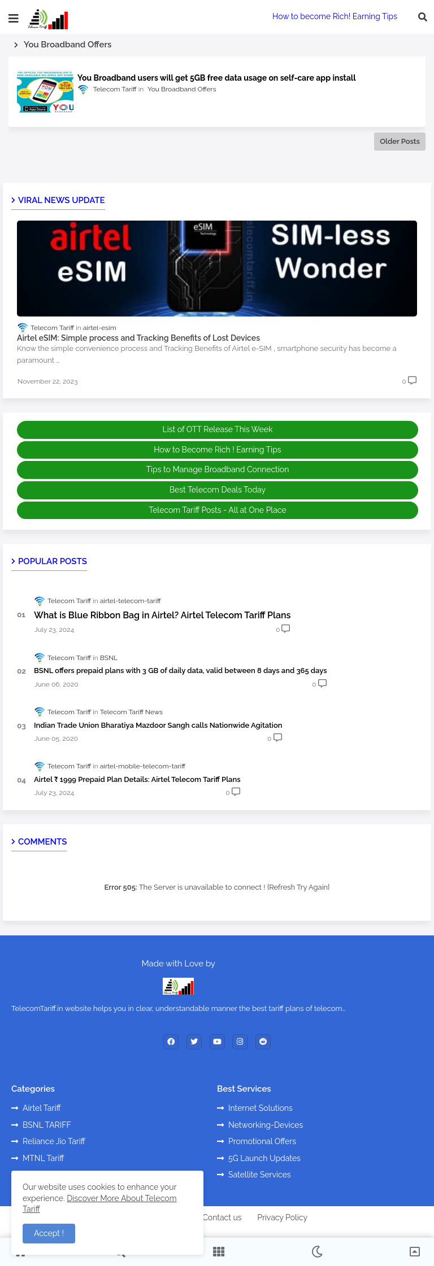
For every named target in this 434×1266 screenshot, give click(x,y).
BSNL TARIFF (47, 1124)
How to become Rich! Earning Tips (334, 16)
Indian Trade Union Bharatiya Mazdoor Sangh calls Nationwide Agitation (158, 725)
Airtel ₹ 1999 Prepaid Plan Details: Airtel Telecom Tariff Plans (137, 779)
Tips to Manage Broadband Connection (217, 469)
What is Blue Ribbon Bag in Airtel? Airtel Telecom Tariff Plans (162, 615)
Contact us (221, 1217)
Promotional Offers (262, 1141)
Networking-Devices (265, 1124)
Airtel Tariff (42, 1108)
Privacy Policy (282, 1217)
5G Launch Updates (264, 1158)
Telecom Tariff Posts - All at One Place (217, 510)
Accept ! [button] (49, 1233)
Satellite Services (259, 1174)
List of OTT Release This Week (218, 429)
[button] (422, 17)
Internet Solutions (260, 1108)
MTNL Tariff (43, 1158)
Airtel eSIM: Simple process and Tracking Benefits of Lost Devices (138, 337)
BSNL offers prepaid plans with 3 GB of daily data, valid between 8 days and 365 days (180, 670)
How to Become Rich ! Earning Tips (217, 449)
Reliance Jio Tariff (54, 1141)
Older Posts (400, 141)
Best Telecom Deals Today (218, 489)
